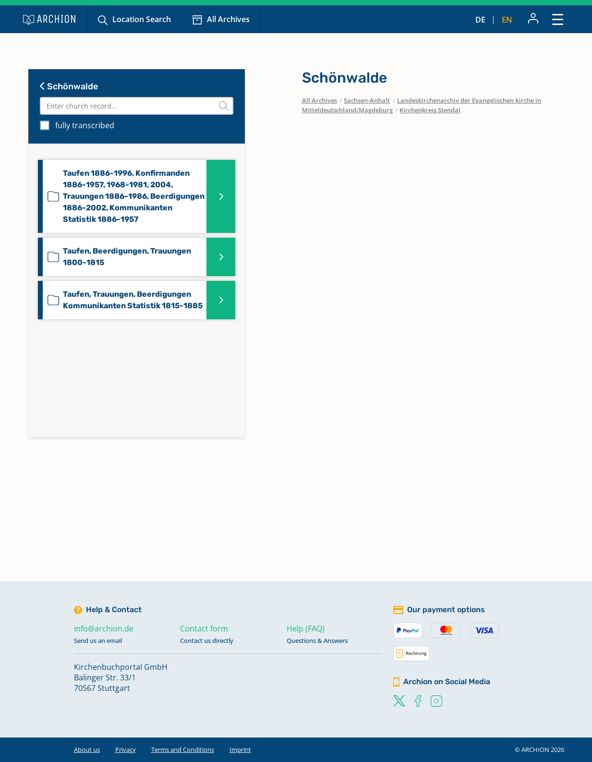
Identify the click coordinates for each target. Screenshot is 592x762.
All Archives (228, 19)
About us (87, 749)
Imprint (240, 749)
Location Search (141, 19)
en (507, 19)
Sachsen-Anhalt (367, 100)
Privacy (125, 749)
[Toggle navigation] (557, 19)
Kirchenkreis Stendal (429, 110)
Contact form (204, 628)
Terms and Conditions (182, 749)
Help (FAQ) (306, 628)
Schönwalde (69, 86)
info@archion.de (103, 628)
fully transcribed (84, 125)
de (480, 19)
